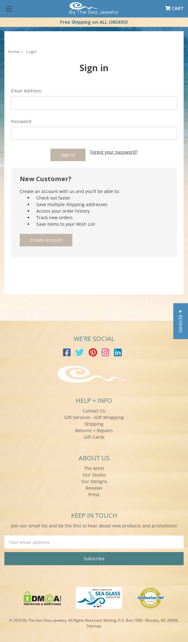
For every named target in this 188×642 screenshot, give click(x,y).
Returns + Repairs (94, 430)
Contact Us (94, 411)
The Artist (94, 468)
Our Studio (94, 475)
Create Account (46, 240)
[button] (180, 321)
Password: (21, 121)
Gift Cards (94, 437)
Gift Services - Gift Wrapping (94, 417)
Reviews (94, 488)
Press (94, 494)
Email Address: (26, 91)
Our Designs (94, 481)
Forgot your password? (114, 152)
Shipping (94, 424)
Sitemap (93, 626)
